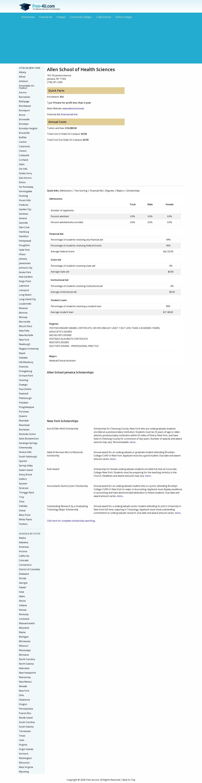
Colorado (24, 560)
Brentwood (25, 105)
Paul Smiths (25, 389)
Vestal (22, 510)
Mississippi (25, 650)
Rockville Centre (27, 434)
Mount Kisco (25, 326)
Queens (23, 416)
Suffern (23, 479)
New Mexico (25, 681)
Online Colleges (124, 17)
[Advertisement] (101, 40)
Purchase (24, 411)
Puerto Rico (25, 713)
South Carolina (27, 722)
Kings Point (25, 281)
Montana (24, 654)
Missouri (23, 645)
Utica (21, 501)
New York (24, 339)
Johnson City (25, 267)
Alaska (22, 537)
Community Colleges (81, 17)
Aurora (22, 92)
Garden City (25, 209)
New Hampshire (27, 672)
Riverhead (24, 425)
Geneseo (23, 213)
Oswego (23, 384)
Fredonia (23, 204)
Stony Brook (25, 474)
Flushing (23, 195)
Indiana (23, 605)
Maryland (24, 627)
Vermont (23, 753)
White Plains (25, 519)
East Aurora (25, 177)
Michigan (24, 636)
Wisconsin (24, 762)
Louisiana (24, 618)
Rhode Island (26, 717)
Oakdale (23, 357)
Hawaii (22, 587)
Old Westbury (26, 362)
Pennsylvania (26, 708)
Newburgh (24, 344)
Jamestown (25, 263)
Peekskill (23, 393)
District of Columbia (29, 569)
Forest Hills (25, 200)
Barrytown (24, 96)
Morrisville (24, 321)
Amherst (23, 81)
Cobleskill (24, 155)
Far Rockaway (26, 186)
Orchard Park (26, 375)
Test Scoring (80, 190)
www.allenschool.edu (73, 108)
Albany (22, 72)
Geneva (23, 218)
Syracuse (23, 488)
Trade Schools (103, 17)
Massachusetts (27, 623)
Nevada (23, 686)
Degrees (109, 190)
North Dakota (26, 663)
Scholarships (28, 17)
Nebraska (24, 668)
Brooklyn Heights (28, 128)
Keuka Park (25, 272)
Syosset (23, 483)
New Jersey (25, 677)
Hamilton (24, 236)
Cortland (23, 159)
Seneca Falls (25, 452)
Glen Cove (24, 227)
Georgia (23, 582)
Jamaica (23, 258)
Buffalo (23, 137)
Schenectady (25, 447)
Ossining (23, 380)
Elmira (22, 182)
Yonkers (23, 524)
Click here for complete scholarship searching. (71, 520)
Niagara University (29, 348)
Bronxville (24, 119)
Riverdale (24, 420)
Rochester (24, 429)
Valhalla (23, 506)
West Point (24, 515)
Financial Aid (45, 17)
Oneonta (23, 366)
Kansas (23, 609)
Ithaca (22, 254)
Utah (21, 740)
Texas (22, 735)
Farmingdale (25, 191)
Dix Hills (23, 168)
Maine (22, 632)
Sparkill (23, 461)
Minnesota (24, 641)
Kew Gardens (26, 276)
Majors (120, 190)
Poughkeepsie (26, 407)
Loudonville (25, 303)
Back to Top (128, 779)
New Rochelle (26, 335)
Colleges (61, 17)
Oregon (23, 704)
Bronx (22, 114)
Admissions (66, 190)
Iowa (21, 591)
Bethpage (24, 101)
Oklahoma (24, 699)
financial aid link (69, 114)
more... (133, 442)
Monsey (23, 317)
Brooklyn (24, 123)
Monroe (23, 312)
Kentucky (24, 614)
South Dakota (26, 726)
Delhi (21, 164)
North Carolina (27, 659)
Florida (22, 578)
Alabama (23, 542)
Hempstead (25, 240)
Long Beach (25, 294)
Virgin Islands (26, 749)
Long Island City (27, 299)
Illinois (22, 600)
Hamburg (24, 231)
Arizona (23, 551)
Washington (25, 758)
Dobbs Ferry (25, 173)
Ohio (21, 695)
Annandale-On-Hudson (27, 86)
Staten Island (26, 470)
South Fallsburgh (28, 456)
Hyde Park (24, 249)
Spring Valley (26, 465)
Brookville (24, 132)
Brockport (24, 110)
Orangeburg (25, 371)
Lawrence (24, 285)
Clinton (23, 150)
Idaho (22, 596)
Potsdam (23, 402)
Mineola (23, 308)
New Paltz (24, 330)
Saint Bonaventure (29, 438)
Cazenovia (24, 146)
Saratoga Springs (28, 443)
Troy (21, 497)
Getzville (23, 222)
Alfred (22, 76)
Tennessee (25, 731)
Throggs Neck (26, 492)
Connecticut (25, 564)
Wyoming (24, 771)
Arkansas (24, 546)
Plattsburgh (25, 398)
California (24, 555)
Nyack (22, 353)
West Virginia (26, 767)
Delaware (24, 573)
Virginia (23, 744)
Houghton (24, 245)
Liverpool (24, 290)
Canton (23, 141)
